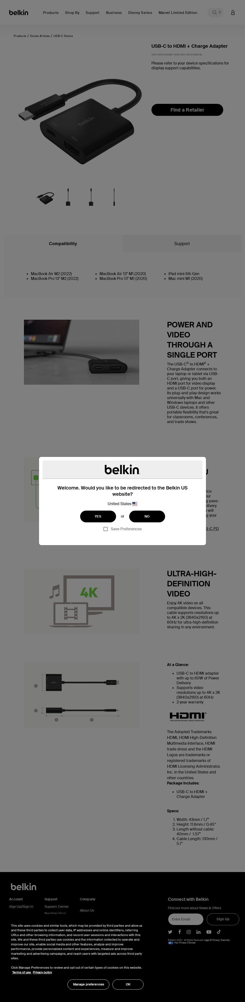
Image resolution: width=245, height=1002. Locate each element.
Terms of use (22, 972)
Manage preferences (88, 984)
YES (98, 516)
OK (128, 984)
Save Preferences (126, 528)
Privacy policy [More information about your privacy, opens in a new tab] (42, 972)
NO (147, 516)
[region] (77, 954)
